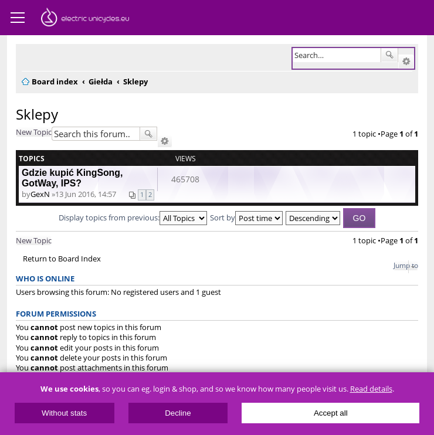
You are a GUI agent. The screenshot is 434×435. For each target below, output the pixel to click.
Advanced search (406, 62)
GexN (40, 194)
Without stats (64, 413)
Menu (17, 17)
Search (389, 55)
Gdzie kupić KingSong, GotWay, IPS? (72, 178)
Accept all (331, 413)
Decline (178, 413)
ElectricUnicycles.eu (85, 19)
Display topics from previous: (133, 217)
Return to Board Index (62, 259)
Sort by (246, 217)
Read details (371, 389)
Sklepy (37, 114)
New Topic (34, 132)
